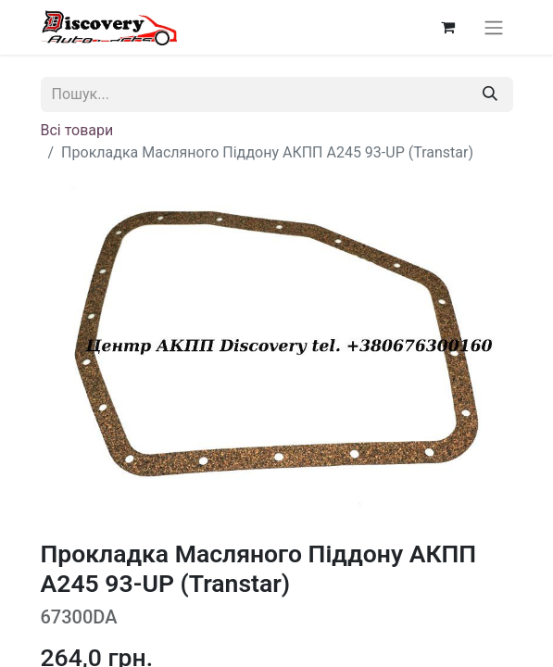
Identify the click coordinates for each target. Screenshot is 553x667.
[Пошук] (490, 94)
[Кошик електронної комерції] (448, 26)
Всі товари (77, 130)
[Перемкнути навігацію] (493, 27)
